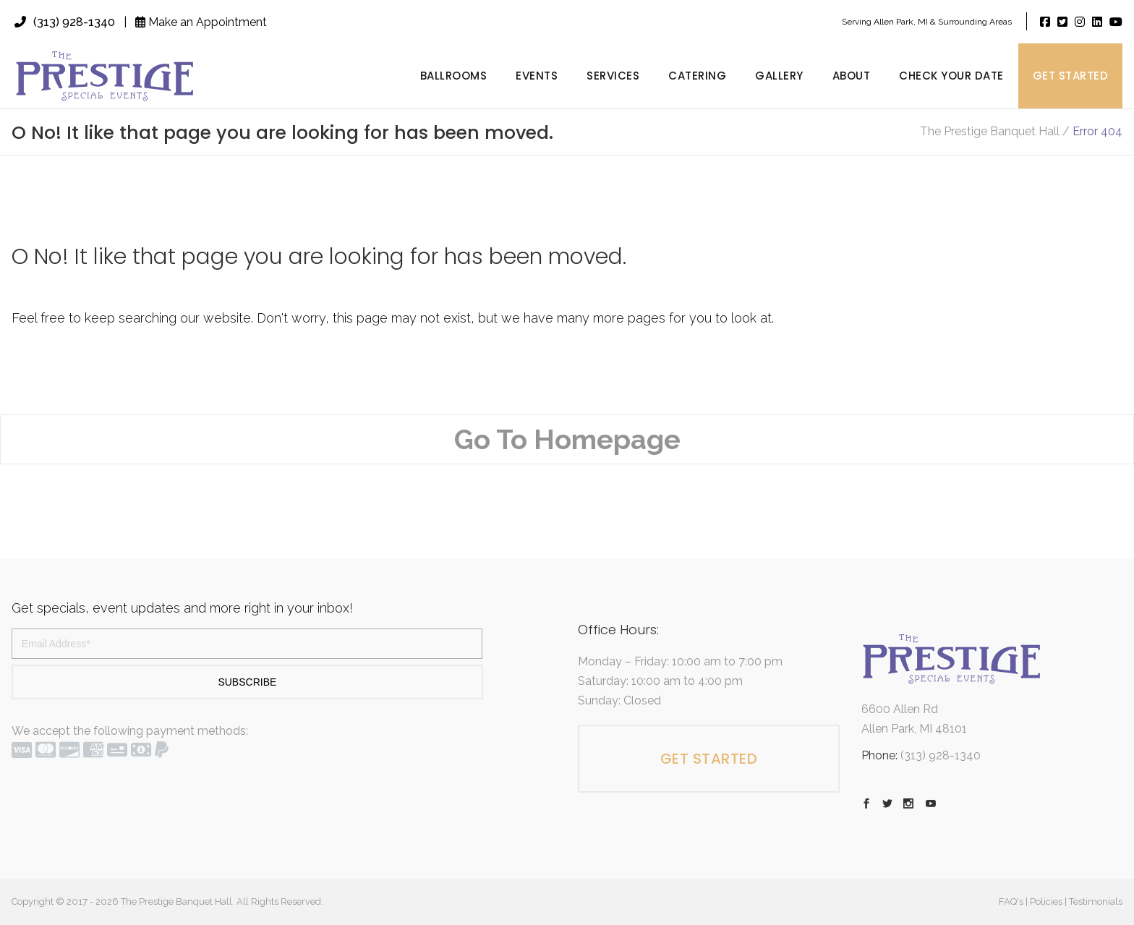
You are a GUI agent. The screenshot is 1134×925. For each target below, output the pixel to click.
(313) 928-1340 (64, 22)
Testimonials (1095, 901)
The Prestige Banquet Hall (990, 131)
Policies (1046, 901)
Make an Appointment (201, 22)
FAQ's (1011, 901)
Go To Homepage (567, 439)
